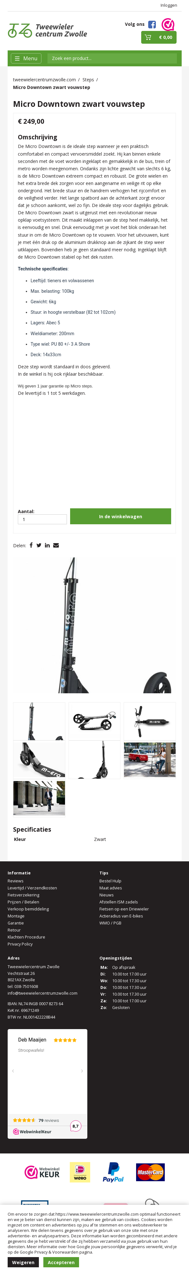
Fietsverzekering (23, 895)
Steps (88, 80)
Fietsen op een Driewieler (124, 909)
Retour (14, 930)
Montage (16, 916)
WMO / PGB (110, 923)
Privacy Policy (20, 944)
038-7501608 (26, 986)
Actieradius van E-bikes (121, 916)
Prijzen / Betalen (23, 902)
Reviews (16, 881)
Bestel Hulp (110, 881)
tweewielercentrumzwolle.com (44, 80)
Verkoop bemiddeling (28, 909)
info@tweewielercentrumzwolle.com (42, 993)
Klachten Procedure (26, 937)
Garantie (16, 923)
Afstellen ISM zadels (118, 902)
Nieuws (106, 895)
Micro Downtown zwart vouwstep (51, 87)
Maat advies (110, 888)
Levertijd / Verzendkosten (32, 888)
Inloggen (169, 5)
